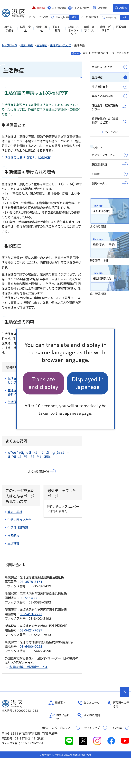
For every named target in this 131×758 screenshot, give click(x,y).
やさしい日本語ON (80, 8)
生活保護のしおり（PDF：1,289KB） (27, 157)
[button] (38, 8)
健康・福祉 (26, 45)
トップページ (9, 45)
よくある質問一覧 (38, 471)
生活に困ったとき (60, 45)
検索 (125, 17)
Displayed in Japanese (88, 383)
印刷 (77, 53)
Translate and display (43, 383)
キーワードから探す (53, 17)
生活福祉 (42, 45)
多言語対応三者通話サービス (28, 667)
